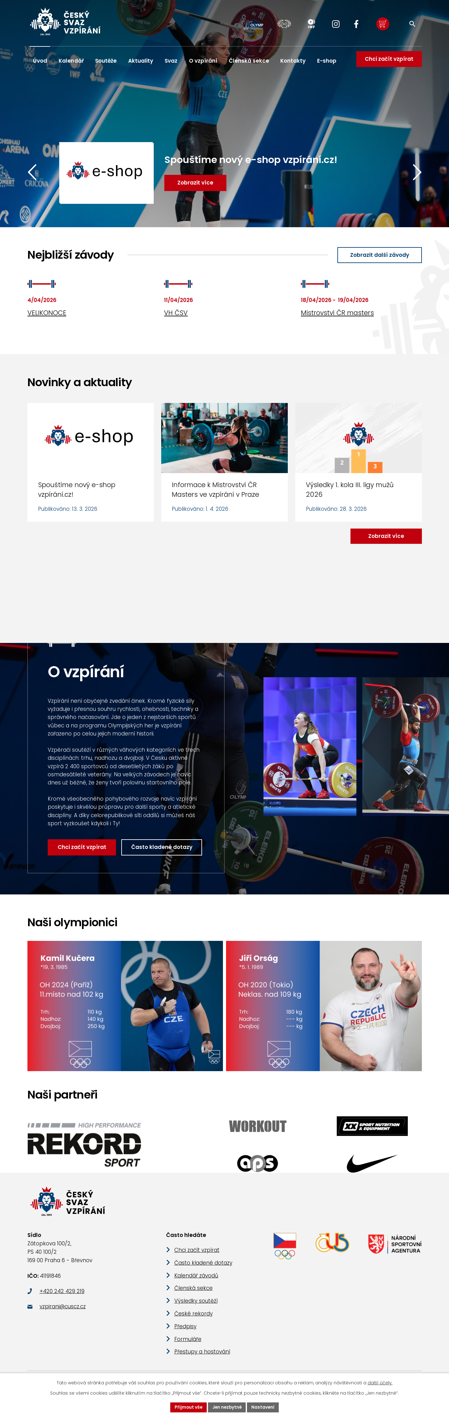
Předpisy (185, 1329)
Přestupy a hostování (202, 1354)
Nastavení (264, 1407)
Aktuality (140, 61)
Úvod (40, 61)
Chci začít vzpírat (388, 61)
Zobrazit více (386, 536)
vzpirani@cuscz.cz (63, 1309)
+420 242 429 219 (62, 1294)
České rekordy (193, 1316)
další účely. (380, 1383)
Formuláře (187, 1342)
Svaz (171, 61)
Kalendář (71, 61)
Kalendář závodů (196, 1278)
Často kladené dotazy (162, 847)
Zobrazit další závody (379, 255)
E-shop (326, 61)
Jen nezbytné (227, 1407)
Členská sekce (249, 61)
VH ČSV (176, 313)
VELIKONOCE (46, 313)
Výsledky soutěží (196, 1304)
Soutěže (106, 61)
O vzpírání (203, 61)
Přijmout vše (187, 1407)
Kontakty (293, 61)
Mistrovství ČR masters (337, 313)
